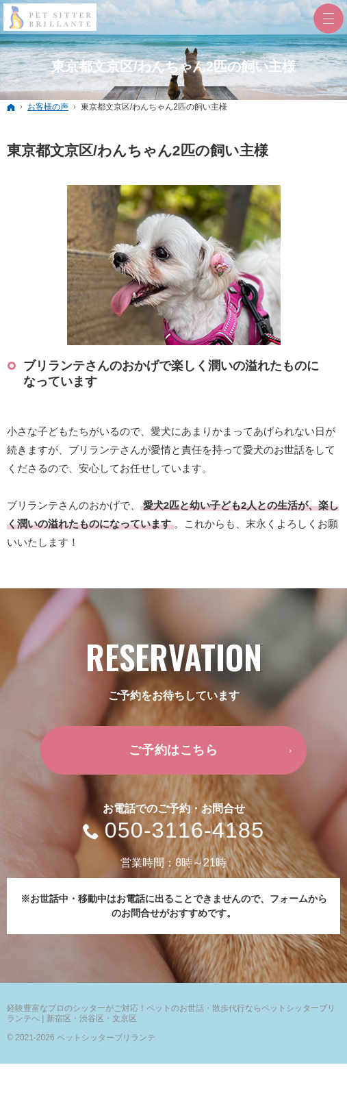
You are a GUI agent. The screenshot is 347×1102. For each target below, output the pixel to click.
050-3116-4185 (185, 830)
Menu (328, 18)
